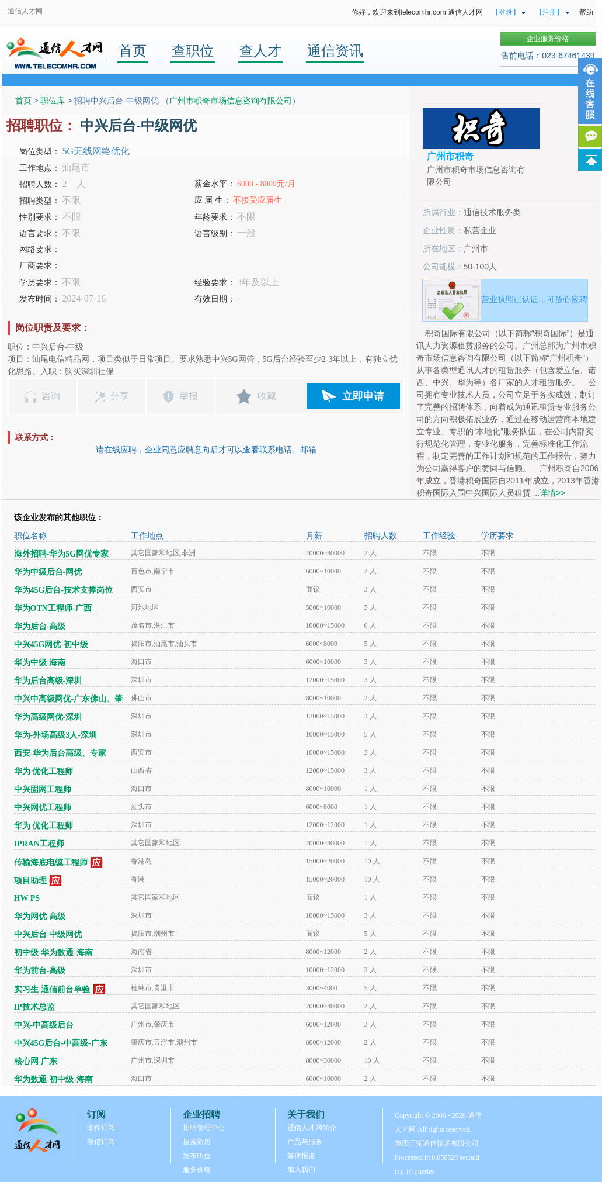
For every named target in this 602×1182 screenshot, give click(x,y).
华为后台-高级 (40, 626)
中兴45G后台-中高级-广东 (60, 1043)
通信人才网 (25, 11)
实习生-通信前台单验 (52, 989)
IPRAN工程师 (39, 843)
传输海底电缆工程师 (51, 862)
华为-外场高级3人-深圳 (55, 735)
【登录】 (506, 12)
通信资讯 (335, 50)
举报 (188, 396)
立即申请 (363, 396)
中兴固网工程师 (42, 789)
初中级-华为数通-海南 (53, 952)
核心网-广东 (36, 1061)
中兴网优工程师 (42, 807)
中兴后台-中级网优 (48, 934)
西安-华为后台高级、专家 (60, 753)
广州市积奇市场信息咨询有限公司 (230, 100)
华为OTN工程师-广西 (53, 608)
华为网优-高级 (40, 916)
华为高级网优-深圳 (48, 717)
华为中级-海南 (40, 662)
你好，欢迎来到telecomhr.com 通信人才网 (417, 12)
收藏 (266, 396)
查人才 (260, 50)
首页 (133, 50)
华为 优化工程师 (44, 771)
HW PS (27, 898)
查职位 (193, 50)
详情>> (552, 492)
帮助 (586, 12)
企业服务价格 (548, 38)
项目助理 (30, 880)
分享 (119, 396)
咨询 (50, 396)
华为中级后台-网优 (48, 572)
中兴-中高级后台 (44, 1025)
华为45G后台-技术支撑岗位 (63, 590)
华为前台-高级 (40, 970)
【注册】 (549, 12)
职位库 (52, 100)
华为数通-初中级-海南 (53, 1079)
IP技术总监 (34, 1007)
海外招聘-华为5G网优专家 (61, 553)
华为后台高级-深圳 (48, 680)
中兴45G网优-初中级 (51, 644)
